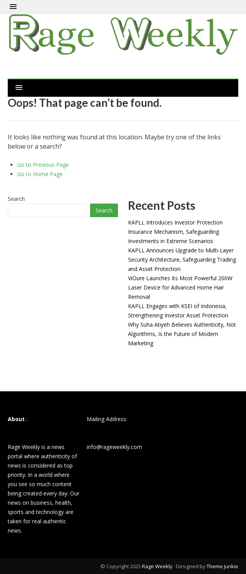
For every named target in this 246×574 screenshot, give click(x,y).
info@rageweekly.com (114, 447)
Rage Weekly (157, 566)
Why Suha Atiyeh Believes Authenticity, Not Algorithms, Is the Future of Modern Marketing (182, 334)
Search (16, 198)
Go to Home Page (40, 174)
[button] (13, 7)
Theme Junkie (222, 566)
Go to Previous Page (43, 164)
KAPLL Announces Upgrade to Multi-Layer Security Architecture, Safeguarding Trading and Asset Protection (182, 259)
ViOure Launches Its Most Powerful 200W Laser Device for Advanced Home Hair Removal (180, 287)
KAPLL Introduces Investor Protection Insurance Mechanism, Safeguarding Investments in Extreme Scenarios (175, 232)
